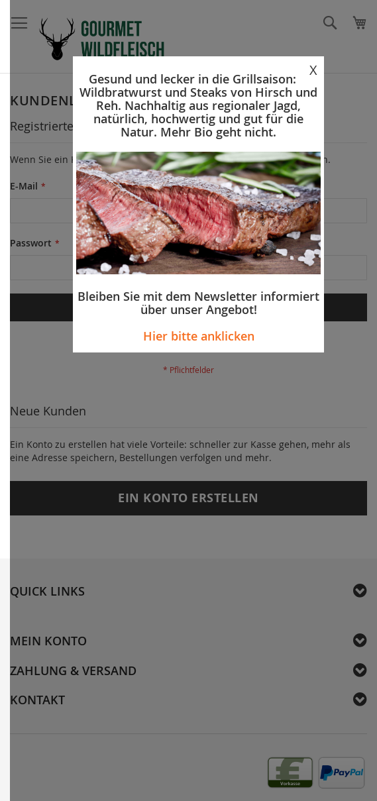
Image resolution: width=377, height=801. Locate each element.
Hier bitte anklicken (198, 336)
